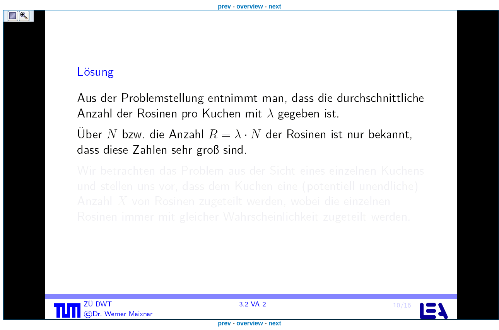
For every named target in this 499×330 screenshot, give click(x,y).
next (274, 6)
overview (249, 6)
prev (224, 6)
